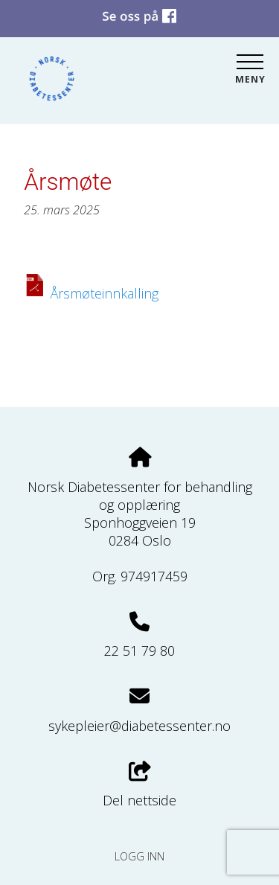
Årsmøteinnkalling (104, 293)
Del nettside (139, 785)
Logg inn (139, 856)
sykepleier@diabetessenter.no (139, 726)
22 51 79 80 (139, 650)
